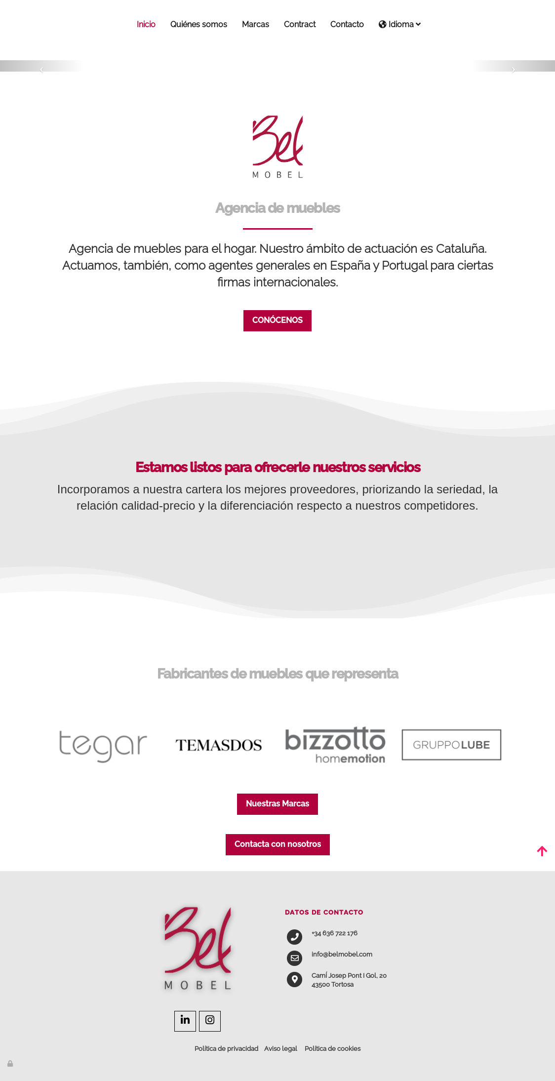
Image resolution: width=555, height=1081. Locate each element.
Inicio (146, 24)
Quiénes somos (198, 24)
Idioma (400, 24)
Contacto (347, 24)
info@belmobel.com (342, 954)
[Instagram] (210, 1021)
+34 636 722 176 (334, 933)
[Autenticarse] (10, 1063)
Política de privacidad (226, 1048)
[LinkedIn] (185, 1021)
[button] (41, 66)
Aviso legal (280, 1048)
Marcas (255, 24)
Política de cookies (332, 1048)
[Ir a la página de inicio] (43, 24)
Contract (300, 24)
